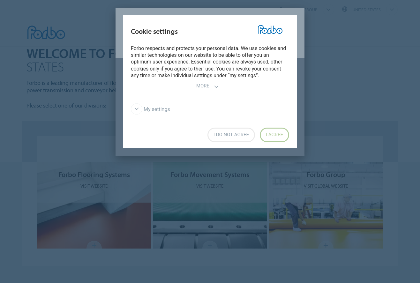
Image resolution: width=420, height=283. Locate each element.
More (207, 86)
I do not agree (231, 135)
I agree (274, 135)
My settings (150, 109)
